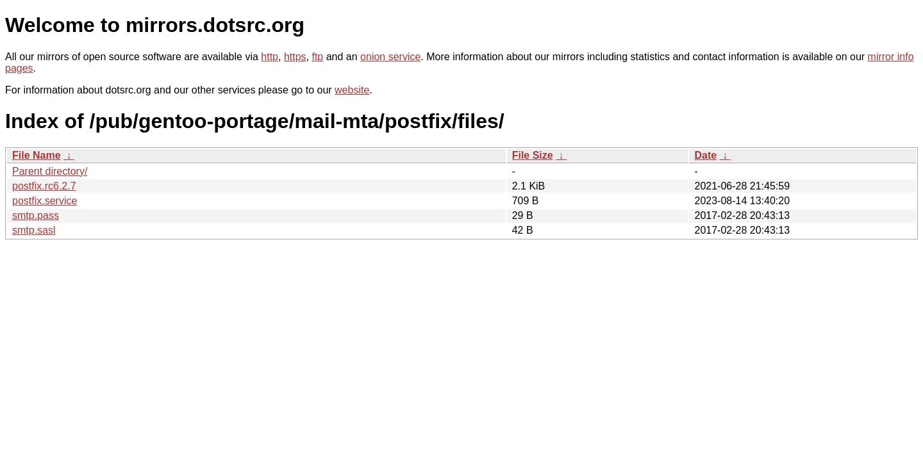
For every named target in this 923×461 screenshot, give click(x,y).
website (352, 90)
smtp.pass (35, 215)
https (295, 56)
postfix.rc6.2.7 (44, 186)
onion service (390, 56)
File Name (36, 155)
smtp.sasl (34, 230)
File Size (532, 155)
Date (705, 155)
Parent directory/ (49, 171)
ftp (317, 56)
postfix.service (44, 200)
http (269, 56)
